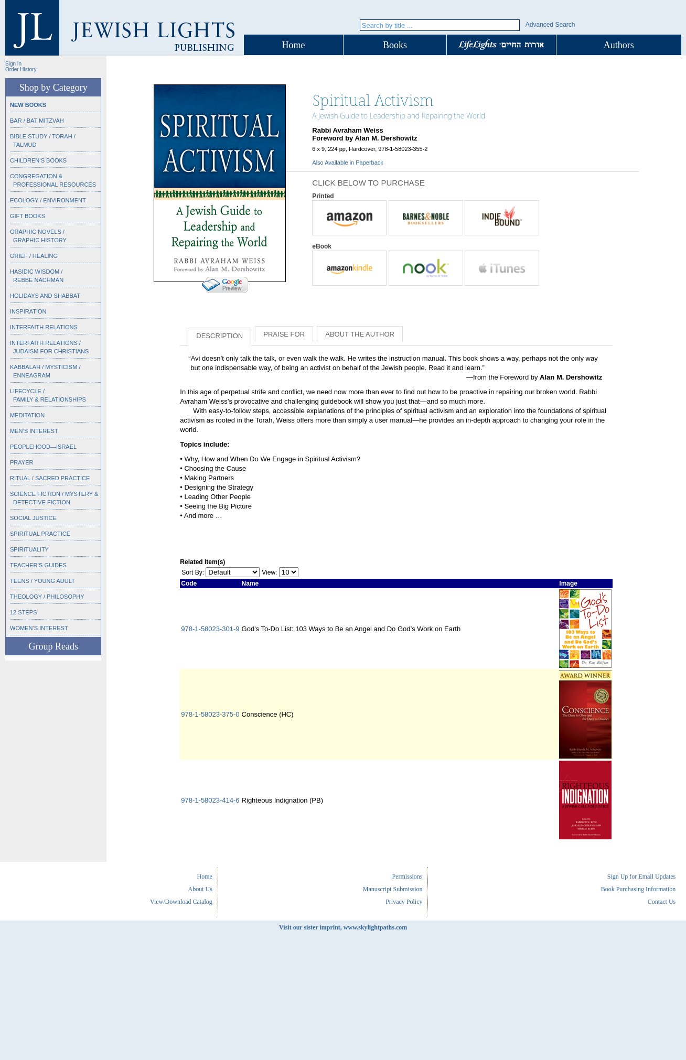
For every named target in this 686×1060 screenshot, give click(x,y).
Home (293, 45)
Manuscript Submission (393, 889)
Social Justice (33, 518)
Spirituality (29, 549)
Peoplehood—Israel (43, 447)
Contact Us (662, 901)
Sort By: (192, 572)
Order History (20, 69)
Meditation (27, 415)
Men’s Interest (34, 431)
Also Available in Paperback (347, 162)
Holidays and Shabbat (45, 296)
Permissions (407, 876)
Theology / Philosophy (47, 596)
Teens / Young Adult (42, 581)
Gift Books (27, 216)
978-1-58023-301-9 (210, 629)
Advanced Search (550, 24)
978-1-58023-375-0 (210, 714)
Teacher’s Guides (38, 565)
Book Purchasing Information (638, 889)
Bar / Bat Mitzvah (37, 120)
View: (269, 572)
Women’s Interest (39, 628)
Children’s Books (38, 160)
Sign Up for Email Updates (641, 876)
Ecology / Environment (48, 200)
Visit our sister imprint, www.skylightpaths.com (343, 927)
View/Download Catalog (181, 901)
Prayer (21, 462)
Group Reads (53, 646)
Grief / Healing (34, 256)
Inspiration (28, 311)
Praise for (284, 334)
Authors (619, 45)
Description (219, 336)
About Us (200, 889)
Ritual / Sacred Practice (50, 478)
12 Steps (23, 612)
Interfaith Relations (44, 327)
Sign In (13, 64)
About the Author (359, 334)
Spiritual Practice (40, 534)
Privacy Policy (403, 901)
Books (395, 45)
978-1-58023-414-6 (210, 800)
